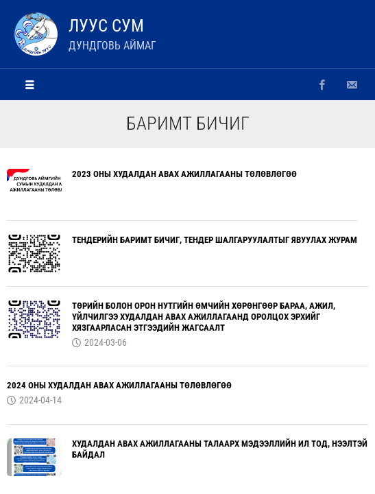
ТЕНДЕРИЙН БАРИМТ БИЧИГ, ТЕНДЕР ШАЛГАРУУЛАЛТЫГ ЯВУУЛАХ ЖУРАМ (214, 240)
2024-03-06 (105, 342)
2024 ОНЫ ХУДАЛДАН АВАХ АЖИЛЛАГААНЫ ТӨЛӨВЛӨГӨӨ (119, 385)
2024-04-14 (40, 400)
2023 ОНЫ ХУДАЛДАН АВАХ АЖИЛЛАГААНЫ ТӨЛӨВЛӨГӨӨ (184, 174)
